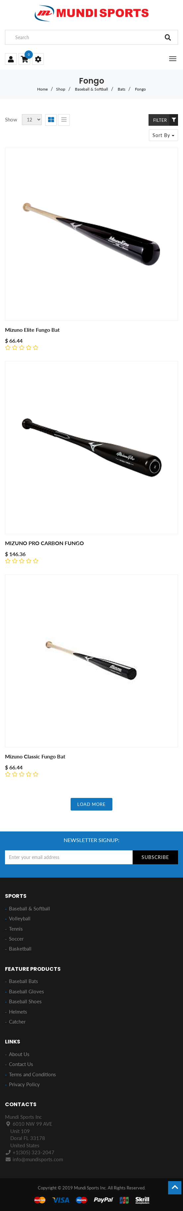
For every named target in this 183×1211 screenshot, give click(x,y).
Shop (60, 89)
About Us (19, 1054)
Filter (165, 120)
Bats (121, 89)
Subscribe (155, 857)
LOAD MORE (91, 804)
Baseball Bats (23, 981)
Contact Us (21, 1064)
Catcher (17, 1022)
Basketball (20, 949)
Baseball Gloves (26, 991)
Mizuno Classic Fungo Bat (35, 756)
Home (42, 89)
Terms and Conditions (32, 1074)
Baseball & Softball (91, 89)
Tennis (16, 929)
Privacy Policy (24, 1084)
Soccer (16, 939)
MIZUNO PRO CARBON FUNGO (44, 543)
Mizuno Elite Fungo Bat (32, 329)
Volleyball (19, 918)
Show (11, 119)
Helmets (18, 1012)
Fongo (140, 89)
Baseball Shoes (25, 1001)
